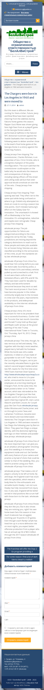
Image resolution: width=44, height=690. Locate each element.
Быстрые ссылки (12, 20)
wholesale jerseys (30, 405)
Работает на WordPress (15, 683)
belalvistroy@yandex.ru (23, 9)
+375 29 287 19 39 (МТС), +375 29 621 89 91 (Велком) (23, 5)
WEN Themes (25, 685)
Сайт (6, 619)
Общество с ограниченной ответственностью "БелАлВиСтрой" (22, 46)
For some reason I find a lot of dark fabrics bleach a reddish (22, 558)
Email (7, 611)
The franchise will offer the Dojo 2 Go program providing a (22, 550)
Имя (6, 603)
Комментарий (10, 578)
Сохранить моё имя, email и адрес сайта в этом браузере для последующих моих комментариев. (20, 630)
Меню (22, 72)
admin (21, 105)
